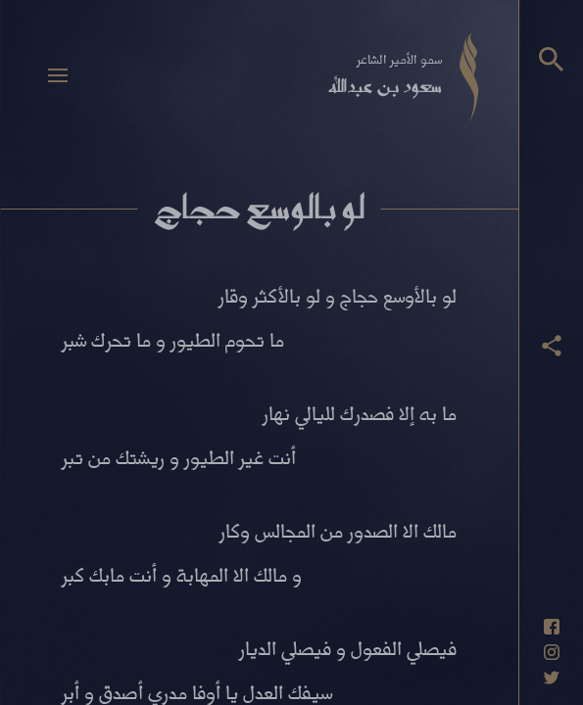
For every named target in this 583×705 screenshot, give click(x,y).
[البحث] (551, 59)
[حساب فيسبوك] (551, 626)
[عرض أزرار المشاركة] (551, 345)
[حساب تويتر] (551, 677)
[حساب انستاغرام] (551, 652)
